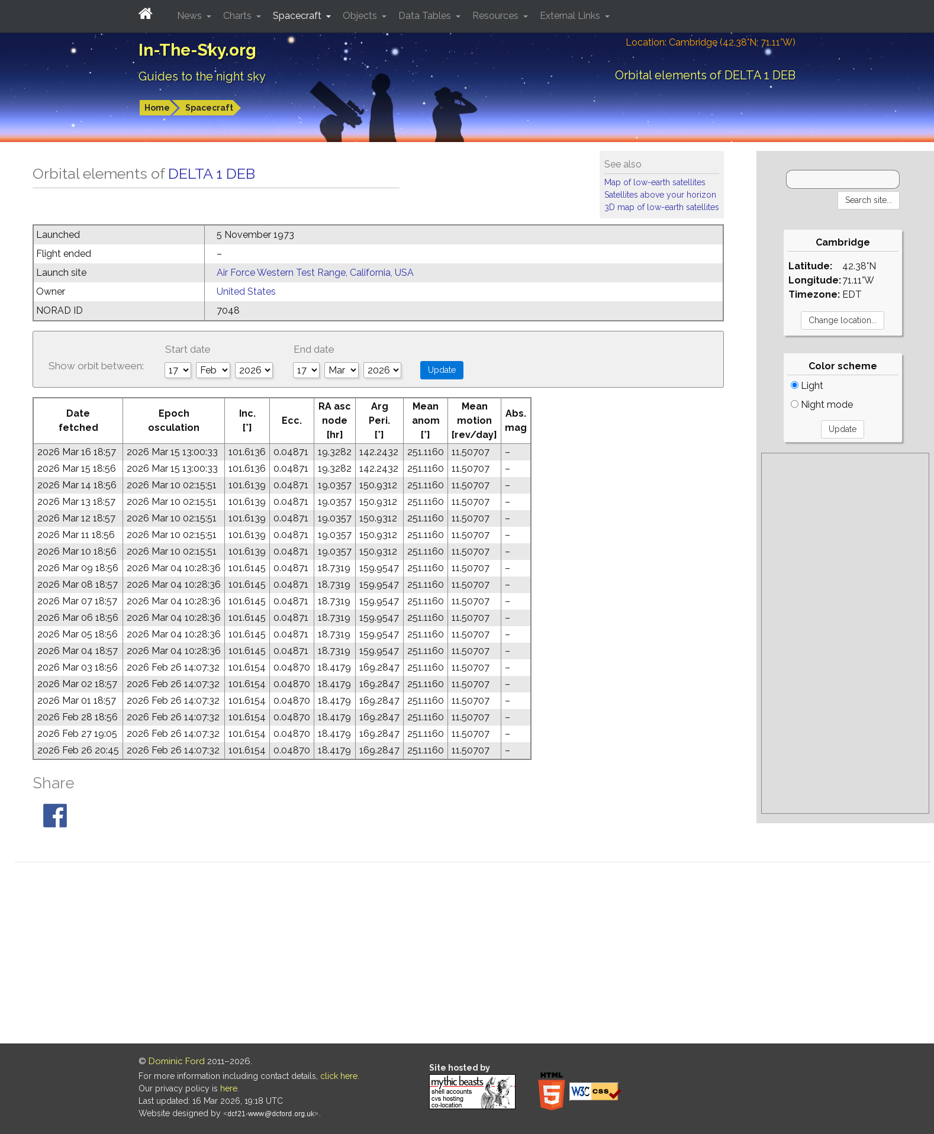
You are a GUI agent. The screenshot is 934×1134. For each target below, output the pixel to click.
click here (339, 1076)
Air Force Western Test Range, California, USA (315, 272)
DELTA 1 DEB (211, 173)
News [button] (190, 15)
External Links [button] (571, 15)
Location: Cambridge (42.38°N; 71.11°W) (710, 42)
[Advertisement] (845, 633)
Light (807, 385)
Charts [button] (238, 15)
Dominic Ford (177, 1061)
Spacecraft (209, 107)
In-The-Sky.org (197, 50)
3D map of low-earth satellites (661, 207)
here (228, 1088)
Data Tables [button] (425, 15)
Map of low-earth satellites (655, 182)
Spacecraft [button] (298, 15)
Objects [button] (361, 15)
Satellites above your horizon (660, 194)
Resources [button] (496, 15)
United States (246, 291)
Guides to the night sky (202, 76)
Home (157, 107)
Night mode (822, 404)
